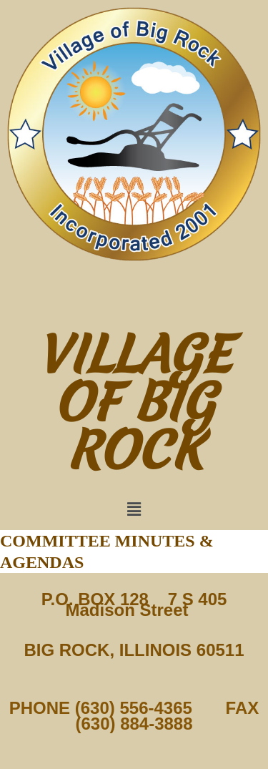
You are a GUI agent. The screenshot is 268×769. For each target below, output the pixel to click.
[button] (133, 509)
